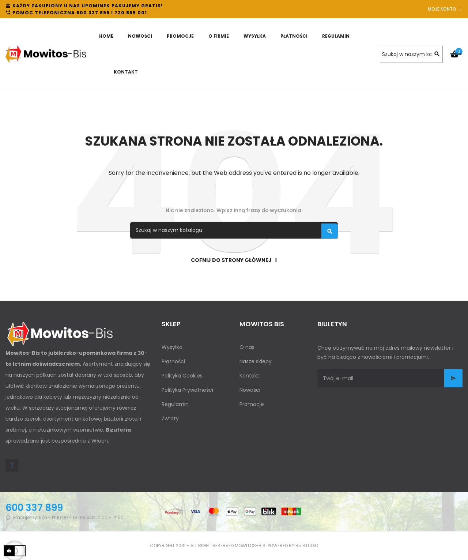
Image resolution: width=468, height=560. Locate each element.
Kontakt (249, 375)
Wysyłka (172, 347)
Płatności (173, 361)
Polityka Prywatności (187, 390)
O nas (246, 347)
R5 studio (306, 545)
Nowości (249, 390)
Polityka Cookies (182, 375)
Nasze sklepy (255, 361)
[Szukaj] (411, 54)
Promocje (251, 404)
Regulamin (175, 404)
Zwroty (170, 418)
